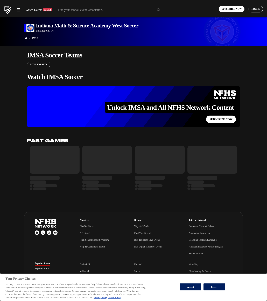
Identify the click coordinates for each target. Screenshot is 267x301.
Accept (190, 286)
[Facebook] (37, 232)
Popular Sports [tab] (42, 263)
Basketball (85, 264)
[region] (133, 287)
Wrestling (193, 264)
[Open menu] (19, 10)
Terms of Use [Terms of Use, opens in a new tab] (114, 297)
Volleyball (84, 271)
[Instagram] (49, 232)
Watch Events (38, 10)
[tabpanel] (156, 271)
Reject (214, 286)
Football (138, 264)
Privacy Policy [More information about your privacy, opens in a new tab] (100, 297)
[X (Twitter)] (43, 232)
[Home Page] (26, 38)
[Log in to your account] (256, 9)
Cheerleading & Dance (200, 271)
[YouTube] (55, 232)
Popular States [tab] (42, 268)
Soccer (137, 271)
